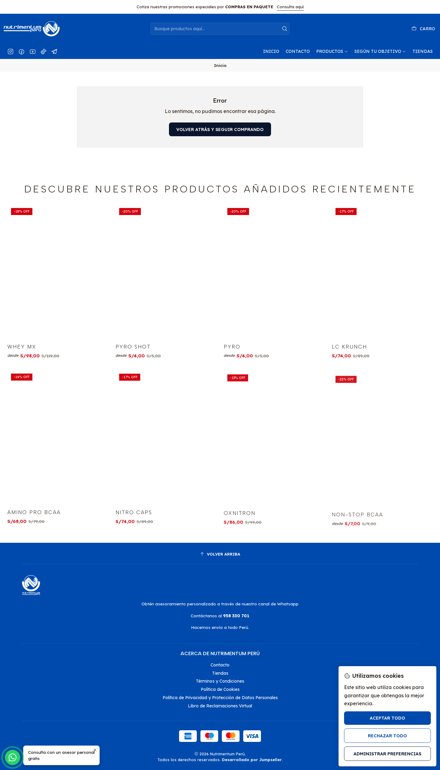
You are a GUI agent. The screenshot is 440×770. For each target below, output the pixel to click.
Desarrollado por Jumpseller (252, 759)
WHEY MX (21, 367)
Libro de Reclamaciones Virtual (220, 706)
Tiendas (220, 673)
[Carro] (423, 28)
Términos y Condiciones (220, 681)
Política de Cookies (220, 689)
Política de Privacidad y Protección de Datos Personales (220, 697)
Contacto (220, 665)
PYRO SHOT (133, 375)
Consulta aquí (290, 6)
